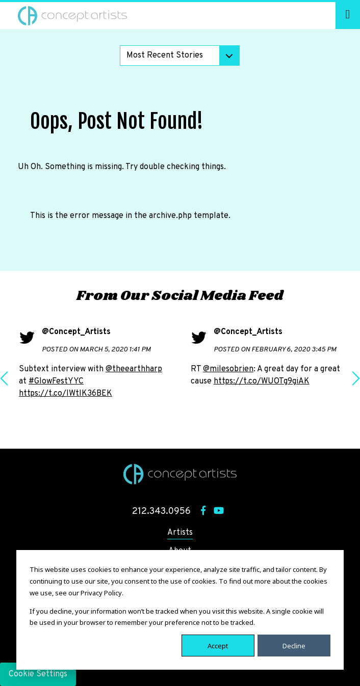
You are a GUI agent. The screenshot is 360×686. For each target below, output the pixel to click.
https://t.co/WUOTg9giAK (262, 381)
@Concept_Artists (76, 332)
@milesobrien (228, 369)
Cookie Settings (38, 674)
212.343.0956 (161, 511)
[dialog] (180, 610)
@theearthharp (134, 369)
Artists (180, 533)
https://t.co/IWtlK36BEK (65, 394)
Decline (293, 645)
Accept (218, 645)
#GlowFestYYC (56, 381)
